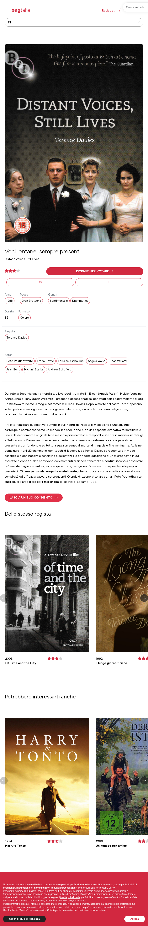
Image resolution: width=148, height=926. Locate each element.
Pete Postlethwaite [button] (19, 361)
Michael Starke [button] (34, 369)
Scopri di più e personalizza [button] (24, 919)
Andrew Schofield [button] (59, 369)
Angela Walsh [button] (96, 361)
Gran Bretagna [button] (31, 300)
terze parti (54, 891)
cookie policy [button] (108, 887)
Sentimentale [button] (59, 300)
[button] (94, 271)
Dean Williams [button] (118, 361)
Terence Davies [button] (16, 337)
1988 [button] (9, 300)
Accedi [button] (127, 10)
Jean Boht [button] (13, 369)
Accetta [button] (134, 919)
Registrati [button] (108, 10)
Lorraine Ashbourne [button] (71, 361)
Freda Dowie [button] (45, 361)
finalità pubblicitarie (70, 897)
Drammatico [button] (80, 300)
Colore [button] (24, 317)
